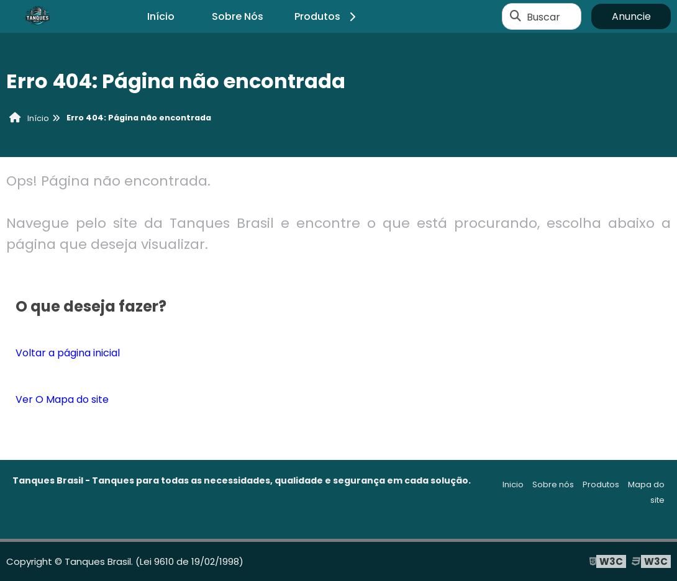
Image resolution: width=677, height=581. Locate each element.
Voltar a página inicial (68, 353)
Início (161, 16)
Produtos (327, 16)
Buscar (543, 16)
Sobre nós (553, 484)
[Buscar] (515, 16)
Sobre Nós (237, 16)
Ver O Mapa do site (62, 399)
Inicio (513, 484)
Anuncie (631, 16)
